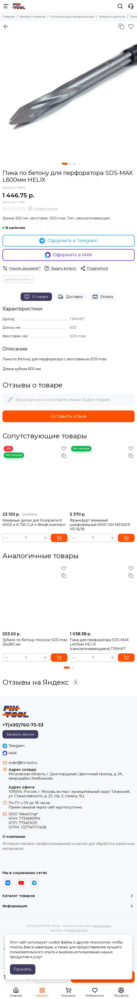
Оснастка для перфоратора (72, 16)
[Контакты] (130, 6)
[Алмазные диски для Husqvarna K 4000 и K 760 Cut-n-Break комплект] (34, 477)
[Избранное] (131, 26)
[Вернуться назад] (6, 26)
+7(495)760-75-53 (22, 725)
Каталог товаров (33, 16)
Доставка (70, 296)
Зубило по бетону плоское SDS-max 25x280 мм (34, 642)
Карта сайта (102, 926)
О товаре (36, 296)
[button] (65, 164)
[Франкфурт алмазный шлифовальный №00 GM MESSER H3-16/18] (102, 477)
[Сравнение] (121, 26)
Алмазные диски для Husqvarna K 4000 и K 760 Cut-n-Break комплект (34, 522)
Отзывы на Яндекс (40, 682)
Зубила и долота (112, 16)
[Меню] (6, 6)
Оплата (102, 296)
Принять (22, 969)
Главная (8, 16)
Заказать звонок (20, 734)
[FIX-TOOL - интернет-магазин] (18, 6)
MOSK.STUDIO (77, 930)
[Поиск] (120, 6)
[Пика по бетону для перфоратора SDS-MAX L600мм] (68, 89)
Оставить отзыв (69, 416)
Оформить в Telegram (68, 241)
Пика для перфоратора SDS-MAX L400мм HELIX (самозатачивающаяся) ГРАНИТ (99, 644)
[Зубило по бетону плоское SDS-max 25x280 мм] (34, 597)
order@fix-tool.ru (23, 763)
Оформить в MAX (68, 255)
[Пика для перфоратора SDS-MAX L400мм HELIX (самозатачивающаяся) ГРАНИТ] (102, 597)
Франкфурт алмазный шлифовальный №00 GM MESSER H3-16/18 (100, 524)
